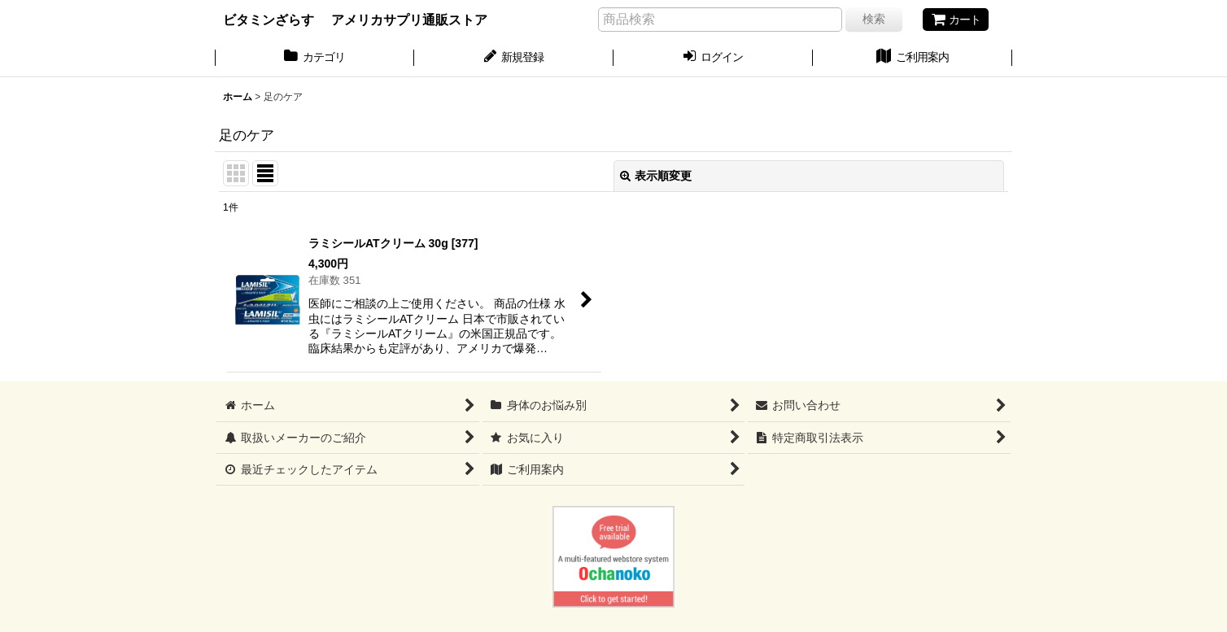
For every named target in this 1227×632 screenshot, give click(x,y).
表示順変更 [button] (656, 175)
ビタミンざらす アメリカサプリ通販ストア (355, 19)
